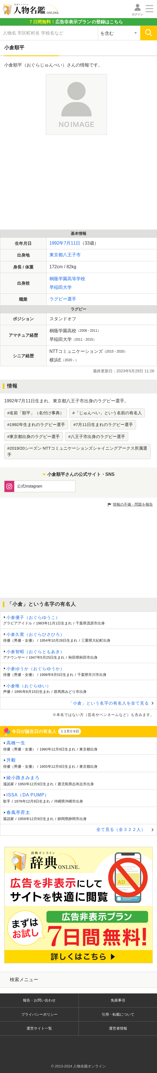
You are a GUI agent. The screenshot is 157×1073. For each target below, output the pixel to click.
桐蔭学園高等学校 (67, 278)
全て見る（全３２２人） (121, 829)
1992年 (56, 243)
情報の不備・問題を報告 (133, 504)
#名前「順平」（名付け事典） (35, 412)
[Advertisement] (76, 182)
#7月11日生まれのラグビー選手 (103, 424)
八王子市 (72, 254)
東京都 (56, 254)
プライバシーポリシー (39, 1014)
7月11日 (72, 243)
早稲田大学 (60, 287)
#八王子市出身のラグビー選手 (96, 436)
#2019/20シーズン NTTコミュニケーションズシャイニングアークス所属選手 (77, 451)
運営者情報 (118, 1028)
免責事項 (118, 1000)
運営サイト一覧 (39, 1028)
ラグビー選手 (62, 299)
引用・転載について (118, 1014)
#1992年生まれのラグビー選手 (36, 424)
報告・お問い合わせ (39, 1000)
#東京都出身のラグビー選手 (33, 436)
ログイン (137, 14)
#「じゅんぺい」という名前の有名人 (107, 412)
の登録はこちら (75, 21)
